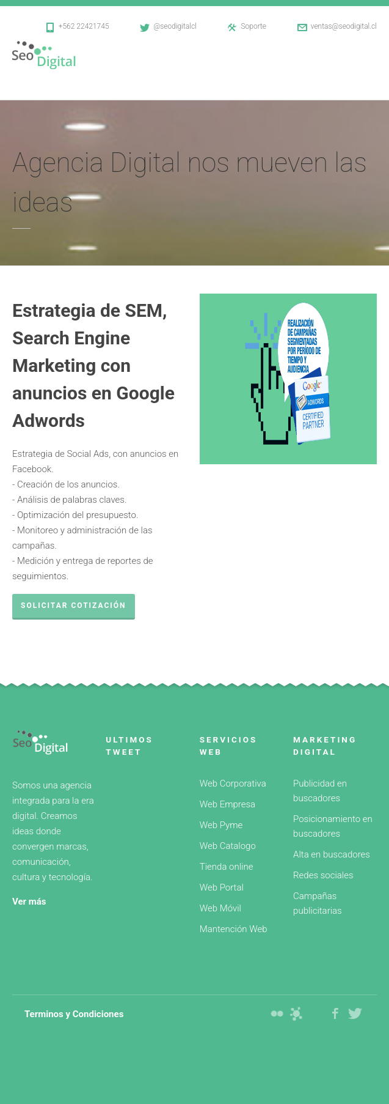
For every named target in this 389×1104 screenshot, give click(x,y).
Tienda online (226, 866)
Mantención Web (233, 929)
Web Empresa (227, 804)
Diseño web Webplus (296, 1013)
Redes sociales (323, 875)
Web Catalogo (228, 845)
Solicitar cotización (73, 605)
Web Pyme (221, 825)
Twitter (355, 1013)
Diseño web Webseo (276, 1013)
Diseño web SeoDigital (50, 55)
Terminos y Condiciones (73, 1014)
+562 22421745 (84, 26)
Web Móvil (220, 908)
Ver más (29, 901)
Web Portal (222, 887)
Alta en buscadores (331, 854)
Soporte (253, 26)
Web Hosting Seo (315, 1013)
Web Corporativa (233, 783)
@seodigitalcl (175, 26)
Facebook (335, 1013)
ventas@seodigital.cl (344, 26)
